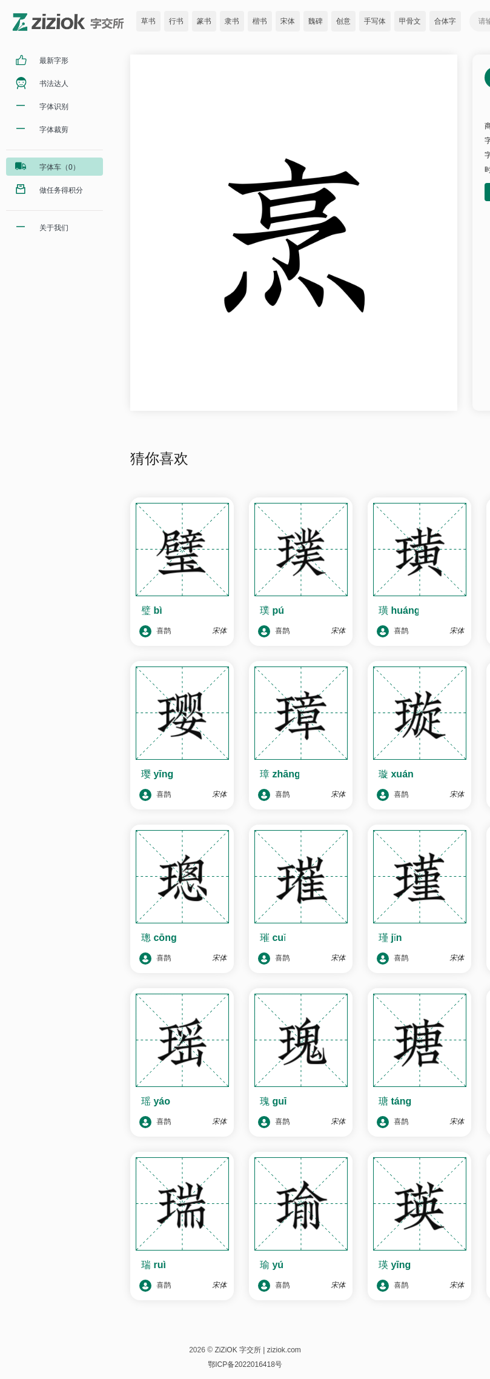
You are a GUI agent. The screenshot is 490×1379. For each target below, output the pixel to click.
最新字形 (53, 60)
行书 (176, 21)
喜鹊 (155, 631)
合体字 (445, 21)
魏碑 (315, 21)
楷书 (260, 21)
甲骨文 (410, 21)
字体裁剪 (53, 129)
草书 (148, 21)
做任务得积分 (61, 190)
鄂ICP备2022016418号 (245, 1364)
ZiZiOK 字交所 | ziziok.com (257, 1350)
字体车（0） (59, 167)
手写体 (375, 21)
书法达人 (53, 83)
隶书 (232, 21)
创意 (343, 21)
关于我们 (53, 228)
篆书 (204, 21)
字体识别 (53, 106)
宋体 (287, 21)
